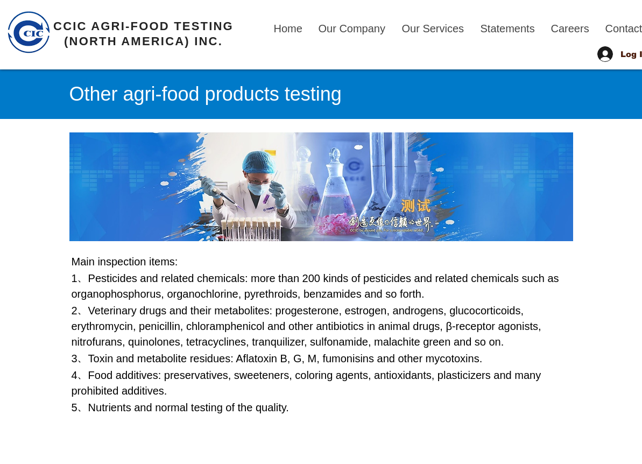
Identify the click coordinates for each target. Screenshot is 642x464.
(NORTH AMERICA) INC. (143, 41)
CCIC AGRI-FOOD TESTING (143, 26)
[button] (352, 28)
